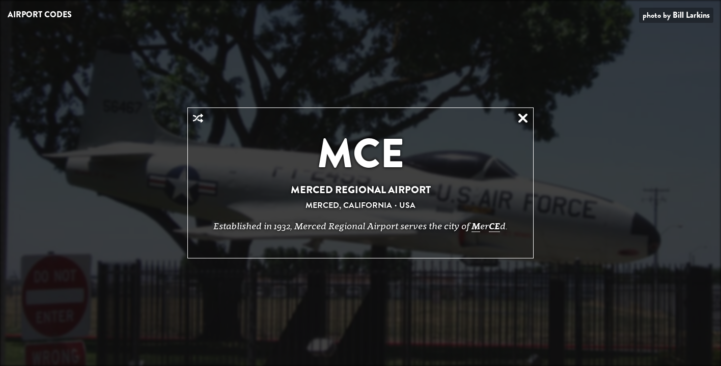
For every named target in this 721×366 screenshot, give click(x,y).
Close (523, 118)
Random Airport (198, 118)
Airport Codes (40, 14)
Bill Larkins (691, 15)
